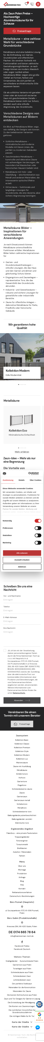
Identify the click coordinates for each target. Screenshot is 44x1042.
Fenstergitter (22, 840)
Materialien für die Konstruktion (22, 987)
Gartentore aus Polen (22, 965)
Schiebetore (22, 804)
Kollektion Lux (22, 759)
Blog (22, 881)
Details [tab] (22, 480)
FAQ (22, 885)
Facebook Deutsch (22, 949)
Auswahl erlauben (21, 560)
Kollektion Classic (22, 744)
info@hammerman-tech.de (22, 936)
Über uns (22, 866)
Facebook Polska (22, 946)
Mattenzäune (22, 762)
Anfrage (22, 877)
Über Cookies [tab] (35, 480)
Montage (22, 870)
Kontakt (22, 888)
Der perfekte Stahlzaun (22, 983)
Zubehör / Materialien (22, 852)
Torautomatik (22, 844)
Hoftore (22, 777)
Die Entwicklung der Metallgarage (22, 1002)
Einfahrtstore (22, 774)
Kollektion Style (22, 751)
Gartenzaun (22, 796)
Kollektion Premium (22, 747)
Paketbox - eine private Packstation (22, 833)
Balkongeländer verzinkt (22, 819)
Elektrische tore (22, 823)
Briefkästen (22, 848)
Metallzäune (22, 770)
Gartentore (22, 781)
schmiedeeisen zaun (22, 980)
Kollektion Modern (22, 755)
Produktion (22, 873)
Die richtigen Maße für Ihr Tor (22, 1016)
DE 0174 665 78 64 (22, 932)
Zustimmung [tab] (8, 480)
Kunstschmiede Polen (29, 961)
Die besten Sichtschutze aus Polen (22, 995)
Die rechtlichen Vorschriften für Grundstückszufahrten (22, 1011)
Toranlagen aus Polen (22, 968)
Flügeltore (22, 785)
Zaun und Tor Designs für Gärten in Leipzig (22, 998)
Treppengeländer (22, 837)
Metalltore (22, 808)
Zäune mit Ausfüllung (22, 766)
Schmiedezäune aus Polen (22, 972)
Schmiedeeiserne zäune (22, 789)
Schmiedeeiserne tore (22, 811)
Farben (22, 856)
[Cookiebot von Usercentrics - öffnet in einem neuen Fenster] (31, 473)
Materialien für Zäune (22, 991)
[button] (18, 384)
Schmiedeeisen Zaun (22, 976)
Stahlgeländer (12, 961)
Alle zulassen (22, 553)
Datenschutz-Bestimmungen (22, 896)
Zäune (22, 793)
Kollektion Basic (22, 740)
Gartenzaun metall (22, 800)
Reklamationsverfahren (22, 892)
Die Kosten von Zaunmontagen (22, 1006)
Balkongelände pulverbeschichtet (22, 815)
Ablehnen (22, 567)
